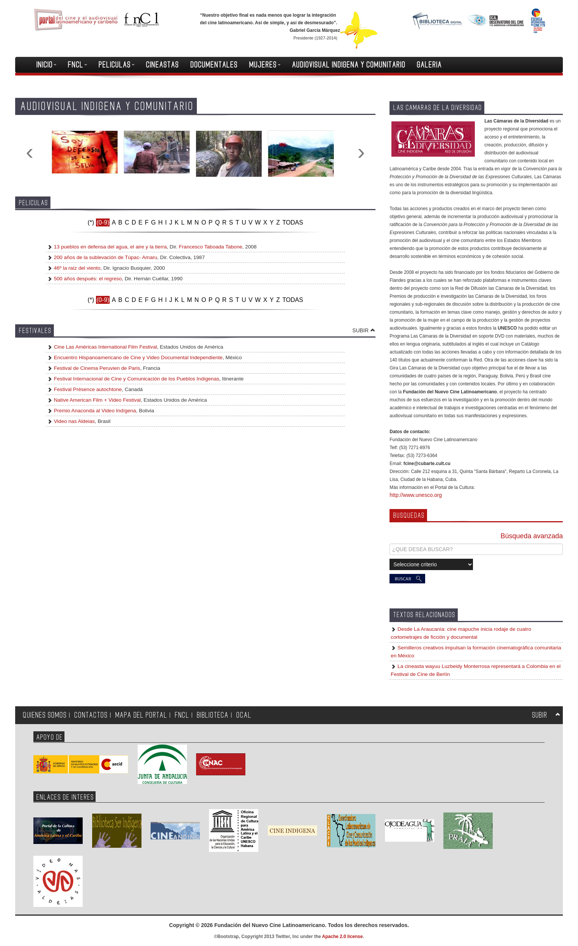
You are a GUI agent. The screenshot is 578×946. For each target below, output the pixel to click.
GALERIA (429, 65)
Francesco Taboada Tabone (210, 247)
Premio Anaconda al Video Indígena (94, 410)
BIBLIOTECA (213, 715)
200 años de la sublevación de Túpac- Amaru (105, 257)
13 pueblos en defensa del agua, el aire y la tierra (110, 247)
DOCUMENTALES (214, 65)
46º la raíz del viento (77, 268)
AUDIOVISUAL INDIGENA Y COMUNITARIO (348, 65)
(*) (91, 222)
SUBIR (360, 330)
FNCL (77, 65)
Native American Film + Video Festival (96, 400)
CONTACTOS (91, 715)
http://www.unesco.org (416, 495)
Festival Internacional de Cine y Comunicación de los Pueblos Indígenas (135, 379)
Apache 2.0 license (342, 936)
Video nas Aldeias (73, 421)
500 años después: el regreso (88, 278)
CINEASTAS (162, 65)
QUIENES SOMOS (45, 715)
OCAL (243, 715)
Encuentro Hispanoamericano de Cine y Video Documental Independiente (137, 357)
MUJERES (265, 65)
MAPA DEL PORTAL (141, 715)
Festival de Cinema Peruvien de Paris (96, 368)
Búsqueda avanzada (532, 536)
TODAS (292, 222)
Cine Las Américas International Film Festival (104, 347)
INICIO (46, 65)
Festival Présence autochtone (87, 389)
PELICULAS (117, 65)
